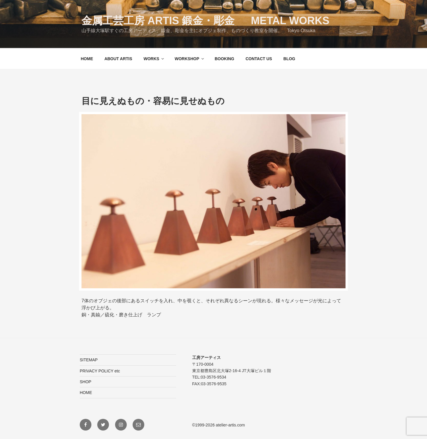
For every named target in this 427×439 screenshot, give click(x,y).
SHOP (85, 381)
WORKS (154, 58)
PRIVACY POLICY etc (100, 371)
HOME (87, 58)
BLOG (289, 58)
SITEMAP (89, 360)
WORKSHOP (190, 58)
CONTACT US (259, 58)
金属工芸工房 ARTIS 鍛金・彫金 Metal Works (205, 21)
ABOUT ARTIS (118, 58)
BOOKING (224, 58)
